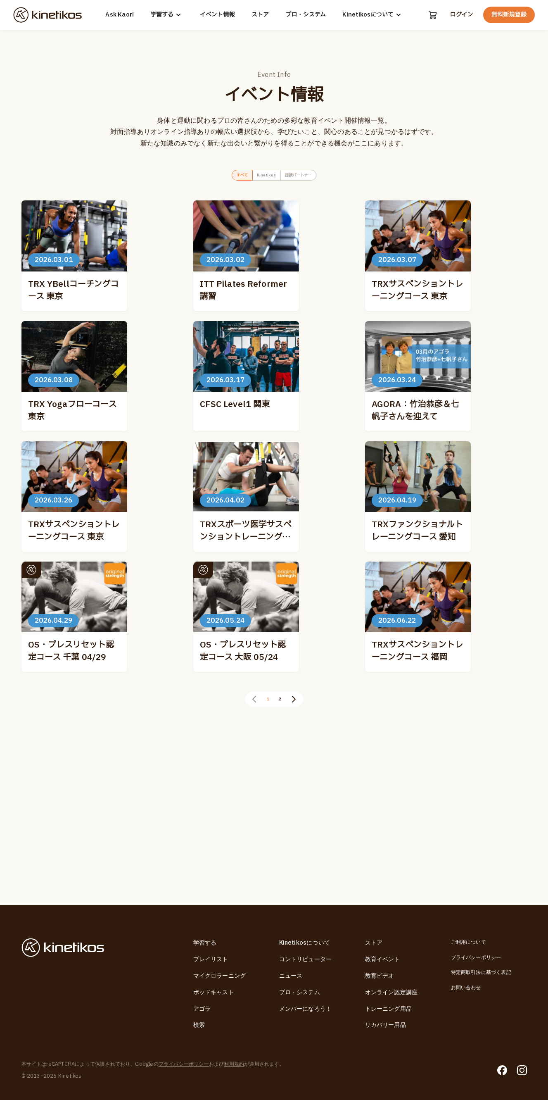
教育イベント (382, 959)
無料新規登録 (509, 14)
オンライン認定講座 (391, 992)
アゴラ (202, 1009)
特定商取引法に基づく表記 (481, 972)
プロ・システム (305, 15)
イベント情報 (216, 15)
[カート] (431, 14)
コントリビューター (305, 959)
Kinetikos (262, 177)
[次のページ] (299, 855)
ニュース (291, 975)
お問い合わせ (466, 987)
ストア (259, 15)
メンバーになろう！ (305, 1009)
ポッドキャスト (213, 992)
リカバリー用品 (385, 1025)
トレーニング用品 (388, 1009)
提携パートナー (311, 177)
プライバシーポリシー (476, 957)
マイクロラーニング (219, 975)
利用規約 (234, 1064)
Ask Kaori (118, 15)
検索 (199, 1025)
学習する (166, 15)
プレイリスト (210, 959)
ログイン (461, 15)
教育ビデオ (379, 975)
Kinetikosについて (372, 15)
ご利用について (468, 942)
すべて (225, 177)
